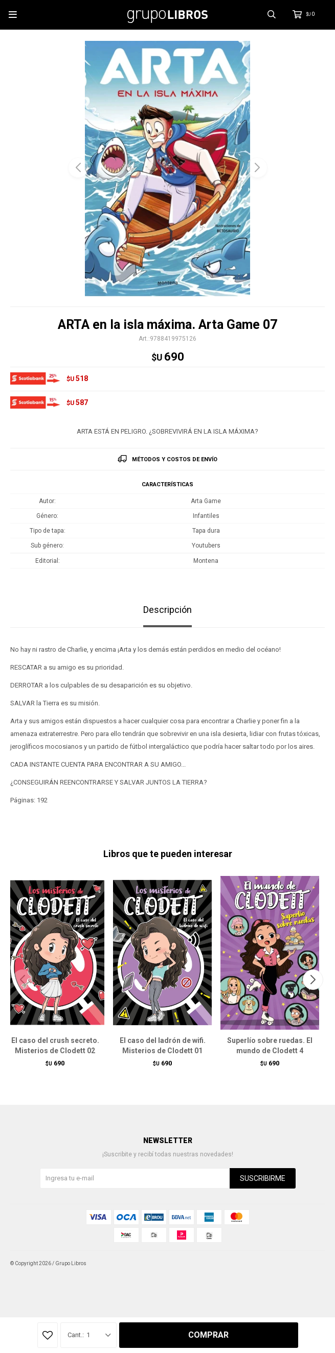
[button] (257, 167)
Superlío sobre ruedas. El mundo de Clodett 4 (269, 1045)
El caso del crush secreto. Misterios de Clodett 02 (55, 1045)
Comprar (208, 1335)
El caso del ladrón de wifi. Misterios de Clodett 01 (163, 1045)
